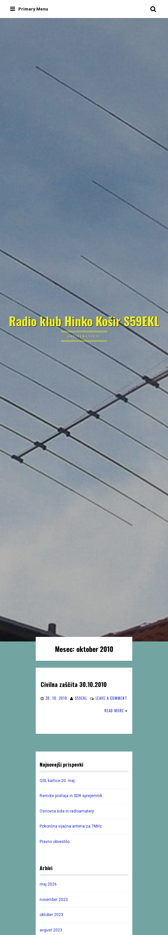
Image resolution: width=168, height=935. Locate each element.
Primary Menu (29, 9)
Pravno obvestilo (54, 841)
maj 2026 (48, 884)
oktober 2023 (51, 914)
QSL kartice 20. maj (57, 780)
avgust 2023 (51, 930)
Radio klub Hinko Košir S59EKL (84, 321)
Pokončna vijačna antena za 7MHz (71, 826)
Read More (114, 710)
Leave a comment (111, 698)
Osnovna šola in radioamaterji (67, 811)
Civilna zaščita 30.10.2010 (74, 684)
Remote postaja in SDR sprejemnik (71, 795)
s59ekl (81, 698)
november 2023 (54, 899)
